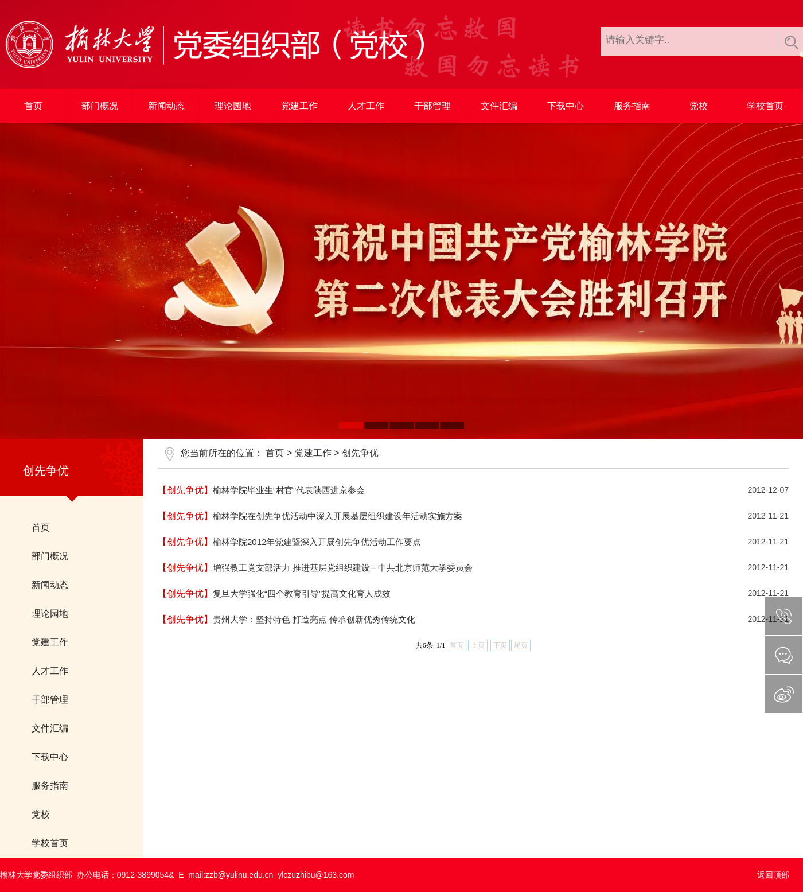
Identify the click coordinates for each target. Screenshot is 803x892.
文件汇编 (499, 106)
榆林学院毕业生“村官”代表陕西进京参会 (289, 490)
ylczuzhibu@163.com (316, 874)
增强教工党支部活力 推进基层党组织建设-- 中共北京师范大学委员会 (343, 567)
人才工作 (366, 106)
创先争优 (360, 453)
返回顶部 (773, 874)
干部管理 (432, 106)
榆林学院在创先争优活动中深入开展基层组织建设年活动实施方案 (337, 516)
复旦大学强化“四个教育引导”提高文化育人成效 (302, 593)
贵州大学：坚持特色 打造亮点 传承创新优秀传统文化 (314, 619)
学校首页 (765, 106)
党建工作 (299, 106)
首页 (33, 106)
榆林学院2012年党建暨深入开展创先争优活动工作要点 (317, 542)
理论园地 (233, 106)
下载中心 (565, 106)
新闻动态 (166, 106)
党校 (698, 106)
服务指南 (632, 106)
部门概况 (99, 106)
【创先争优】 (185, 490)
